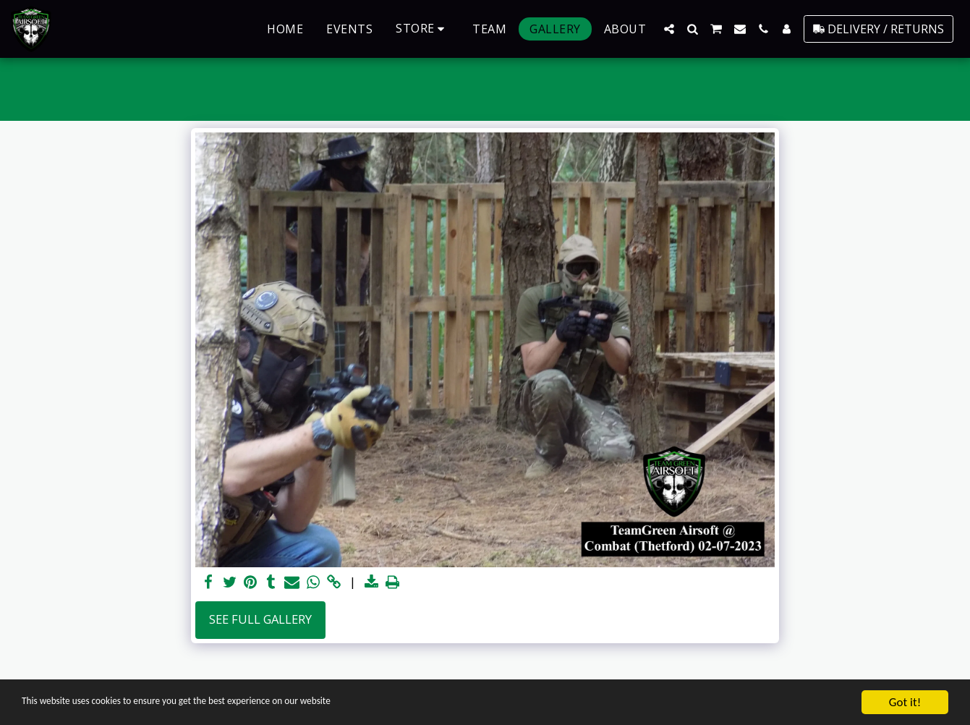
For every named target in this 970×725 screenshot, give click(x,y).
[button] (669, 29)
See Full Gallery (260, 619)
